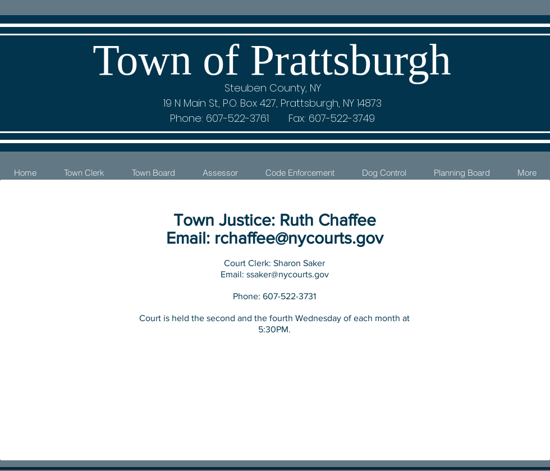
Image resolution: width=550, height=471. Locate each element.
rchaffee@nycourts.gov (298, 238)
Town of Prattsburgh (272, 59)
